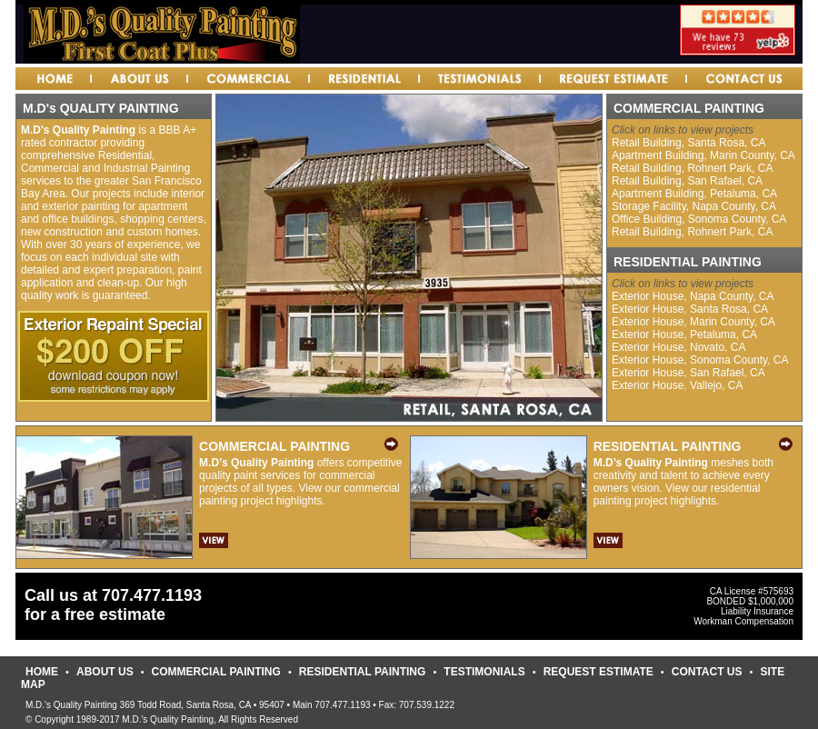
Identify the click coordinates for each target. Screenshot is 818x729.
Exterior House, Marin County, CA (693, 321)
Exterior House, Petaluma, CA (684, 334)
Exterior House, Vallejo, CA (677, 385)
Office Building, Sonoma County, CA (699, 219)
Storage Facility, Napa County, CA (694, 206)
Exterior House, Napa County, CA (693, 296)
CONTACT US (707, 671)
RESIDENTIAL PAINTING (362, 671)
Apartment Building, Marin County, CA (703, 155)
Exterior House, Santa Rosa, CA (690, 309)
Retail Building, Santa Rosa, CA (688, 142)
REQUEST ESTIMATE (598, 671)
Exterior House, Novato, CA (678, 347)
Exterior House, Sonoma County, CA (700, 360)
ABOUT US (105, 671)
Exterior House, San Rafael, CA (688, 372)
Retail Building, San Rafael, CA (687, 181)
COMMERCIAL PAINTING (216, 671)
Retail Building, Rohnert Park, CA (692, 168)
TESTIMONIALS (484, 671)
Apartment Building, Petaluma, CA (694, 193)
